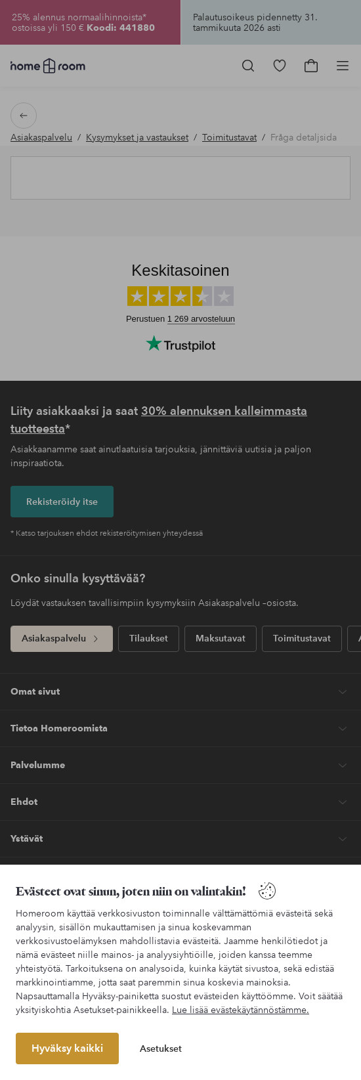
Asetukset (161, 1048)
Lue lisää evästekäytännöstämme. (240, 1010)
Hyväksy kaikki (67, 1048)
